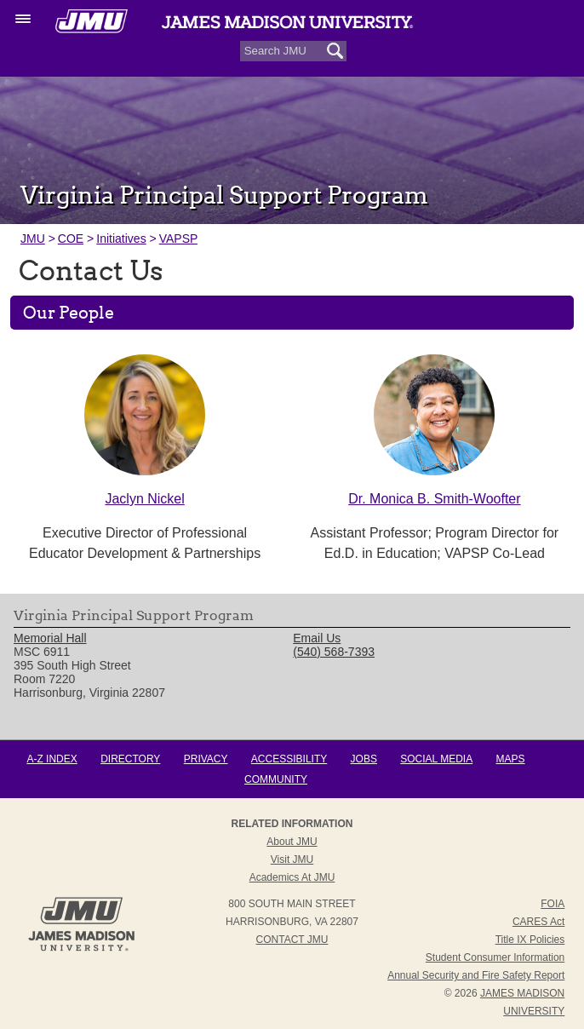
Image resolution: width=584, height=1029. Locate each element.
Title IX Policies (530, 940)
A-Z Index (51, 759)
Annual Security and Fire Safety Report (475, 975)
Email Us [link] (317, 638)
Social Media (436, 759)
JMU (32, 238)
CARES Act (538, 922)
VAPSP (178, 238)
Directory (130, 759)
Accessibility (289, 759)
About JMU (291, 842)
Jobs (364, 759)
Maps (510, 759)
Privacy (206, 759)
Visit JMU (292, 859)
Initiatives (121, 238)
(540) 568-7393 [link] (334, 651)
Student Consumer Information (495, 957)
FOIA (552, 904)
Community (275, 779)
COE (70, 238)
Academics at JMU (292, 877)
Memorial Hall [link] (50, 638)
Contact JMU (292, 940)
